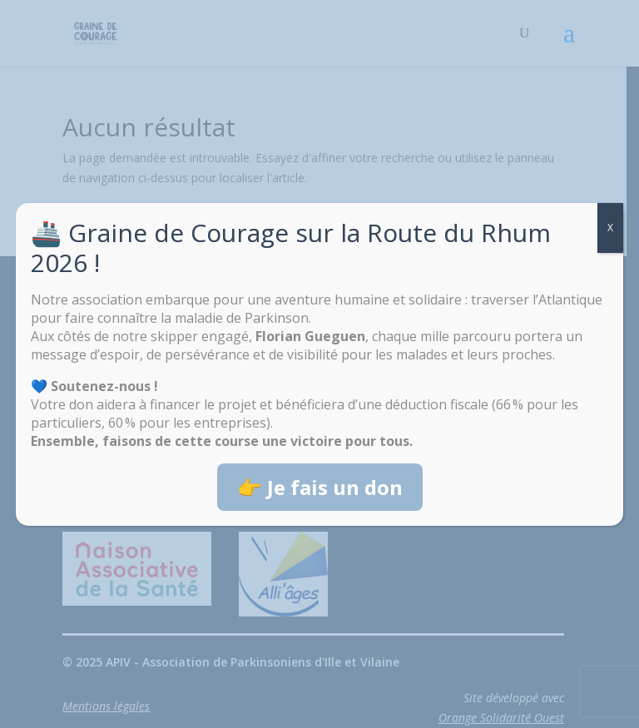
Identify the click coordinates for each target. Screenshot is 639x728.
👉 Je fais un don (320, 487)
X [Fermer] (610, 227)
